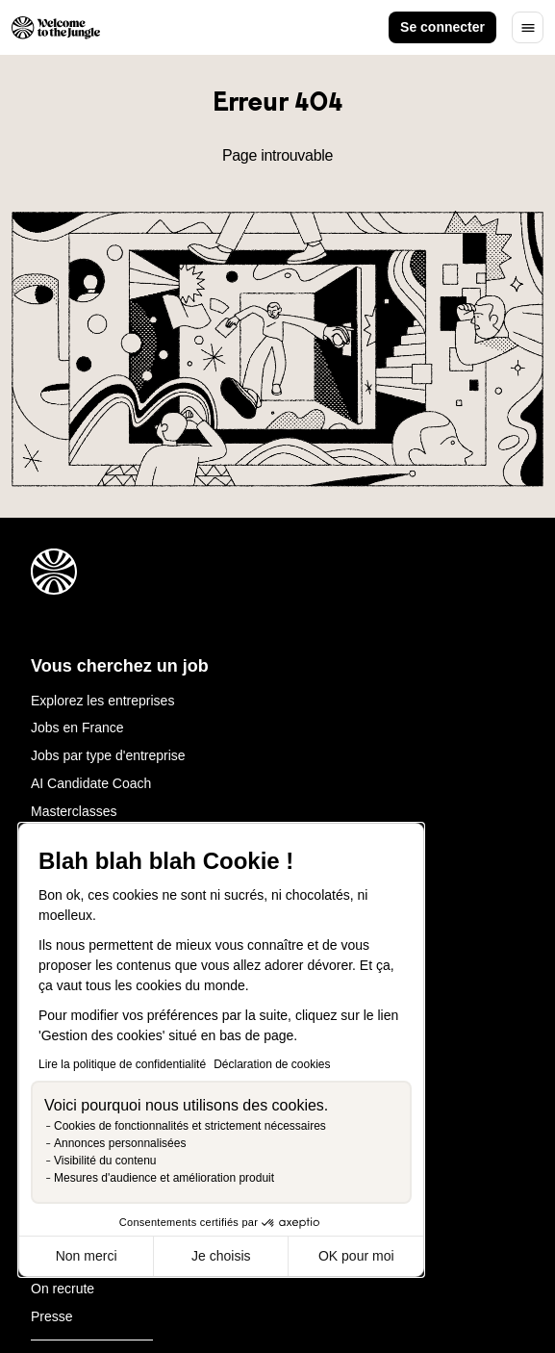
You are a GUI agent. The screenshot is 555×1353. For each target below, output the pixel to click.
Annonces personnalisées (120, 1143)
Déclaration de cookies (272, 1064)
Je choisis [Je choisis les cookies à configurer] (220, 1256)
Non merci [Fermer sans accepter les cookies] (86, 1256)
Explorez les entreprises (102, 700)
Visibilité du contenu (105, 1160)
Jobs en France (77, 727)
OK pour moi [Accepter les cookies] (356, 1256)
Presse (52, 1316)
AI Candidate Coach (91, 783)
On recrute (62, 1288)
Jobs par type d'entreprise (108, 755)
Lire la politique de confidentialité (122, 1064)
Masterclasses (73, 811)
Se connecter (442, 27)
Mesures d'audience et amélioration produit (164, 1178)
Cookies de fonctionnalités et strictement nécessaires (190, 1126)
